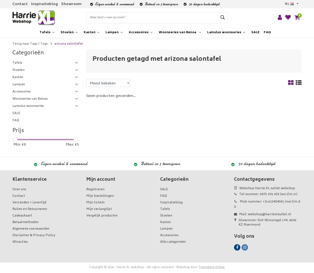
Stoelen (166, 215)
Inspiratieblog (44, 4)
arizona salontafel (68, 44)
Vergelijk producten (102, 215)
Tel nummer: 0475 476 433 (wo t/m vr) (265, 194)
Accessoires (169, 235)
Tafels (165, 209)
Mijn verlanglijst (99, 209)
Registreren (95, 189)
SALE (164, 189)
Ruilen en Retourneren (29, 209)
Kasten (165, 222)
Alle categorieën (173, 242)
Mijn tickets (95, 202)
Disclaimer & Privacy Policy (33, 235)
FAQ (163, 196)
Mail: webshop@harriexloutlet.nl (262, 214)
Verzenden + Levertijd (29, 202)
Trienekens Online (212, 267)
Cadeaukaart (22, 215)
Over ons (19, 189)
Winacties (20, 242)
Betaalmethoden (25, 222)
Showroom (71, 4)
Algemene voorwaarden (31, 229)
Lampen (166, 229)
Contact (20, 4)
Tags (44, 44)
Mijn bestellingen (100, 196)
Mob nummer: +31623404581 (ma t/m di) (267, 204)
